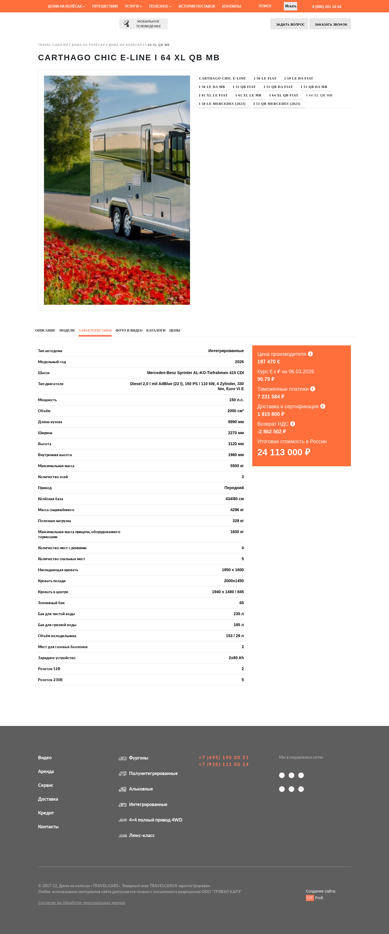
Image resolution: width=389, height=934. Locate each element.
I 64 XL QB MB (319, 95)
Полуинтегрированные (148, 773)
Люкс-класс (136, 835)
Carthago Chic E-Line (222, 78)
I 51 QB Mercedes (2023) (276, 104)
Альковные (135, 788)
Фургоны (133, 757)
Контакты (231, 6)
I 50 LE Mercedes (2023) (222, 104)
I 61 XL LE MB (249, 95)
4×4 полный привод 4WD (150, 819)
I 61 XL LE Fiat (213, 95)
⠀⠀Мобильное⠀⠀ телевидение (143, 23)
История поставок (197, 6)
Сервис (45, 785)
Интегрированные (142, 804)
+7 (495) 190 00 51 (224, 757)
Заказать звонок (331, 24)
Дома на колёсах (66, 6)
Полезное (160, 6)
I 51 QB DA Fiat (278, 87)
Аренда (46, 771)
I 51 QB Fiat (244, 87)
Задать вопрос (289, 24)
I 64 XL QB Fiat (283, 95)
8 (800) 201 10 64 (326, 7)
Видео (45, 757)
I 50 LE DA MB (212, 87)
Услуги (133, 6)
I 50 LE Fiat (265, 78)
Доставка (48, 798)
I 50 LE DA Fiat (298, 78)
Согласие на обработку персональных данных (81, 902)
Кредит (46, 812)
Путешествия (105, 6)
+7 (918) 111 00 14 (224, 764)
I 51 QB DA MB (314, 87)
